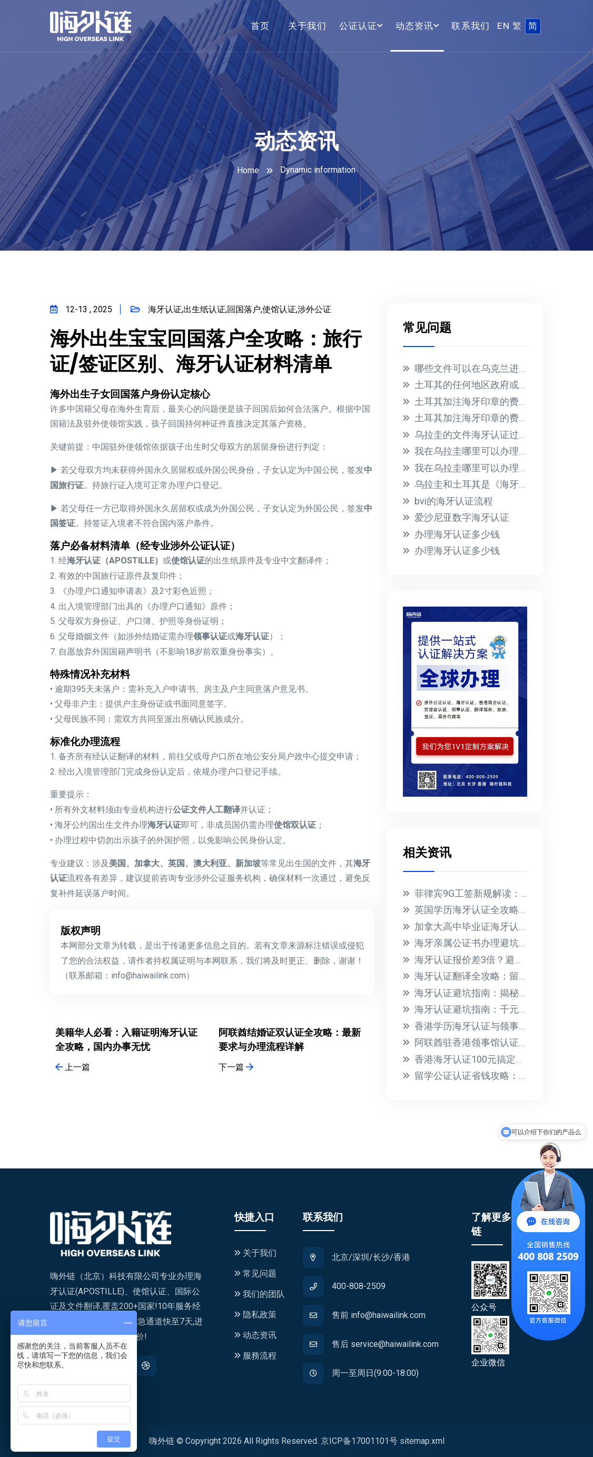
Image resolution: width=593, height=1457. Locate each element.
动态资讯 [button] (415, 26)
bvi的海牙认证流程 (453, 501)
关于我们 (307, 26)
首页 (260, 26)
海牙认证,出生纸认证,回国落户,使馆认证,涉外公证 (231, 309)
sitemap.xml (422, 1441)
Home (248, 170)
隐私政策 (255, 1315)
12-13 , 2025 (81, 309)
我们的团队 (259, 1294)
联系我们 (470, 26)
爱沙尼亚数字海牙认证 (461, 517)
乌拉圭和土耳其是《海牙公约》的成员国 (499, 484)
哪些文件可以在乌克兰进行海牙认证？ (495, 368)
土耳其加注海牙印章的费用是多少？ (490, 401)
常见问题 (255, 1273)
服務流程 (255, 1356)
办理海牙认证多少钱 (457, 534)
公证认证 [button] (358, 26)
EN (503, 26)
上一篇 (72, 1067)
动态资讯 (255, 1335)
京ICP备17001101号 (359, 1441)
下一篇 (236, 1067)
